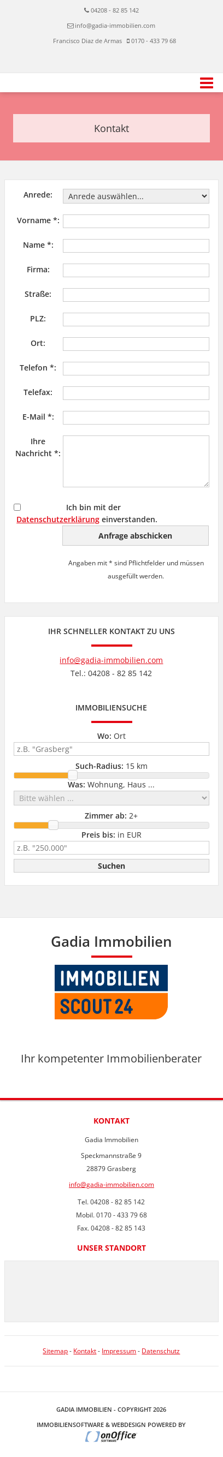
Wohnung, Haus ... (111, 784)
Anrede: (38, 194)
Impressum (119, 1351)
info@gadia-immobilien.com (115, 25)
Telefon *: (38, 367)
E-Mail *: (38, 416)
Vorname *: (38, 220)
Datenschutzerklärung (57, 519)
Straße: (38, 294)
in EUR (111, 834)
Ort (111, 736)
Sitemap (55, 1351)
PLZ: (38, 318)
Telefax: (38, 392)
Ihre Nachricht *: (38, 447)
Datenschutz (161, 1351)
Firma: (38, 269)
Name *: (38, 245)
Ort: (38, 343)
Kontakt (84, 1351)
